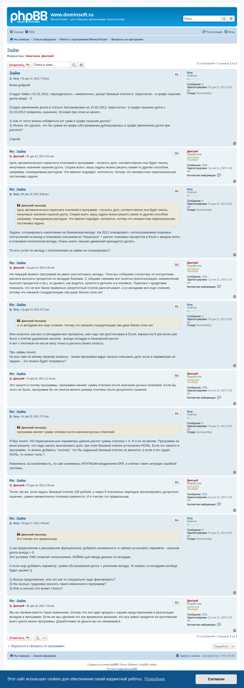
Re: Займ (17, 151)
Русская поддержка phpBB (122, 669)
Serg (189, 72)
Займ (13, 50)
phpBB (113, 664)
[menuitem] (30, 32)
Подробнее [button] (154, 679)
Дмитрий (47, 55)
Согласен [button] (216, 679)
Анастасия (33, 55)
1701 (204, 165)
